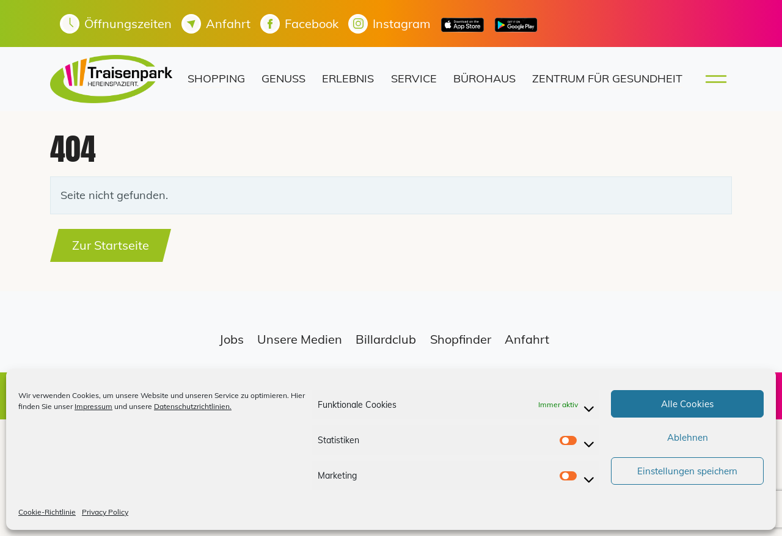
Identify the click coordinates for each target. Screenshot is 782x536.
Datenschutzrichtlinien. (193, 406)
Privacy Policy (105, 511)
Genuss (283, 78)
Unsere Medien (299, 339)
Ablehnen (687, 437)
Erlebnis (348, 78)
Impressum (93, 406)
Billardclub (386, 339)
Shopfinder (460, 339)
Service (414, 78)
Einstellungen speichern (687, 471)
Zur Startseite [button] (110, 245)
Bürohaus (484, 78)
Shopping (216, 78)
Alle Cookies (687, 404)
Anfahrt (527, 339)
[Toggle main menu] (712, 79)
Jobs (231, 339)
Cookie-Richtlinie (47, 511)
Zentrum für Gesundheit (607, 78)
